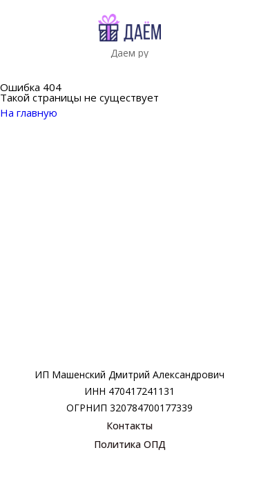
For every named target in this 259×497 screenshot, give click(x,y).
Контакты (129, 425)
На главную (37, 112)
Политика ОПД (130, 444)
